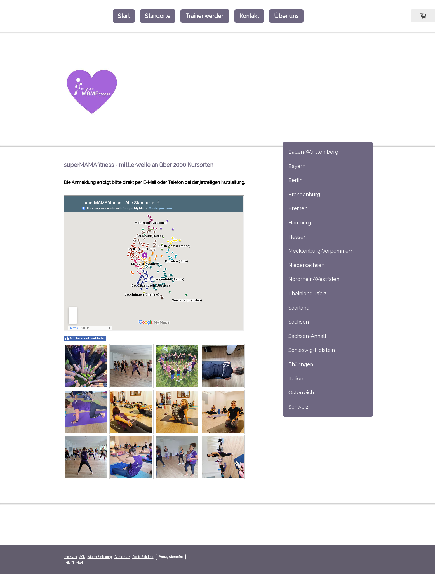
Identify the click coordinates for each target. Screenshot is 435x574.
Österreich (301, 392)
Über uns (286, 16)
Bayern (296, 166)
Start (124, 16)
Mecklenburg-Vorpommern (321, 251)
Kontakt (249, 16)
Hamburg (299, 223)
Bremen (297, 208)
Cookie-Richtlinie (143, 556)
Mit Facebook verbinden (85, 338)
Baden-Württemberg (313, 152)
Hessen (297, 237)
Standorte (157, 16)
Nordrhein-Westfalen (313, 279)
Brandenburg (304, 194)
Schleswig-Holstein (311, 350)
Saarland (298, 308)
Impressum (70, 556)
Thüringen (300, 364)
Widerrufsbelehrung (100, 556)
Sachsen (298, 322)
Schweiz (298, 407)
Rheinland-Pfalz (307, 293)
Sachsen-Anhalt (307, 336)
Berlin (295, 180)
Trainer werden (204, 16)
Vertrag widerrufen (171, 556)
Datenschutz (122, 556)
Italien (295, 378)
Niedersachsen (306, 265)
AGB (82, 556)
